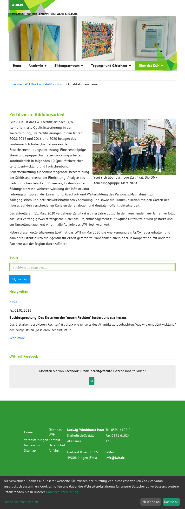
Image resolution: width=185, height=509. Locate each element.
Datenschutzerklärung (62, 492)
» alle (13, 301)
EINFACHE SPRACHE (64, 14)
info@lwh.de (115, 457)
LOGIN (17, 5)
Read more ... (18, 338)
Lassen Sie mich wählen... (22, 502)
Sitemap (30, 450)
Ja (91, 381)
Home (17, 65)
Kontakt (31, 14)
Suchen (20, 279)
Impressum (32, 445)
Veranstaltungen (36, 440)
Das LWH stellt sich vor (48, 84)
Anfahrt (44, 14)
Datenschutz (58, 445)
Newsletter (17, 14)
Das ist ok (171, 502)
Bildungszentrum (69, 65)
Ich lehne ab (151, 502)
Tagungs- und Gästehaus (111, 65)
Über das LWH (151, 65)
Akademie (38, 65)
